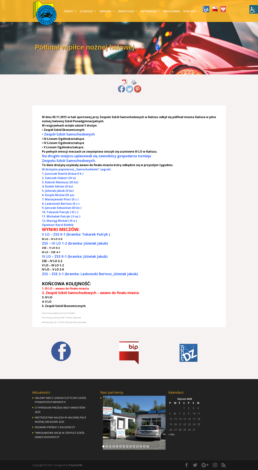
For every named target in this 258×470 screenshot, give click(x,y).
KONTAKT (189, 11)
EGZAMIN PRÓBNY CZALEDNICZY (55, 427)
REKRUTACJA (126, 11)
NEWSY (68, 11)
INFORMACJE (149, 11)
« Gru (171, 434)
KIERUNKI (105, 11)
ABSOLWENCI (171, 11)
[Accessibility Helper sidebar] (253, 9)
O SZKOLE (86, 11)
